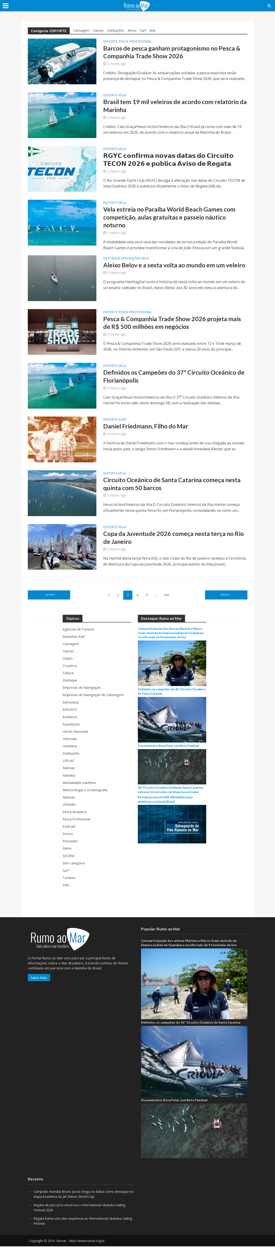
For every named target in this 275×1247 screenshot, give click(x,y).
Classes (98, 30)
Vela (152, 30)
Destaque (111, 259)
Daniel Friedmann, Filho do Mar (148, 427)
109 (167, 596)
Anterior (50, 596)
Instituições (115, 30)
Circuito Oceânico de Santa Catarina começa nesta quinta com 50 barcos (167, 485)
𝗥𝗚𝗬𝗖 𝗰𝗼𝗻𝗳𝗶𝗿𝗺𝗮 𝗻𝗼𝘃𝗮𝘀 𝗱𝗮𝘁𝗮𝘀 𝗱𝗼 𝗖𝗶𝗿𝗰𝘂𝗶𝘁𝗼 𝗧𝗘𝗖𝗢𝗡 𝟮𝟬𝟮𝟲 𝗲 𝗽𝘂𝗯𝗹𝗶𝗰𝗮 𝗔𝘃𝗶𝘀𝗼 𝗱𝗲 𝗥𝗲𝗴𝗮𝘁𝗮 (171, 160)
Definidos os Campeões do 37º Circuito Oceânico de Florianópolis (173, 378)
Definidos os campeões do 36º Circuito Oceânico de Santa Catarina (190, 1023)
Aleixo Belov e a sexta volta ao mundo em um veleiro (167, 270)
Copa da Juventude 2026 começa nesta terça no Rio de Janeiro (171, 539)
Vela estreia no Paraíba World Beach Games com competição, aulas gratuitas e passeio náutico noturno (172, 218)
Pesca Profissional (135, 42)
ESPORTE (110, 42)
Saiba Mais (39, 978)
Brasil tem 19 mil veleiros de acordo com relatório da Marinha (174, 106)
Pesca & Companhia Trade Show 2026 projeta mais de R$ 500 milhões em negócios (168, 324)
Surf (143, 30)
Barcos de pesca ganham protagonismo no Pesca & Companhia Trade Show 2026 (175, 53)
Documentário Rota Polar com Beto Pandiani (171, 746)
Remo (132, 30)
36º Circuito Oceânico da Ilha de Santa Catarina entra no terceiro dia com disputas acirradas (170, 793)
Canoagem (81, 30)
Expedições (130, 259)
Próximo (224, 596)
